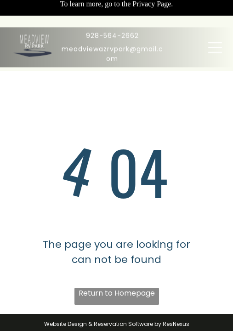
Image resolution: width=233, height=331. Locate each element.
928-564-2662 (112, 8)
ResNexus (176, 324)
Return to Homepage (117, 293)
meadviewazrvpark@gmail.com (112, 26)
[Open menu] (215, 20)
